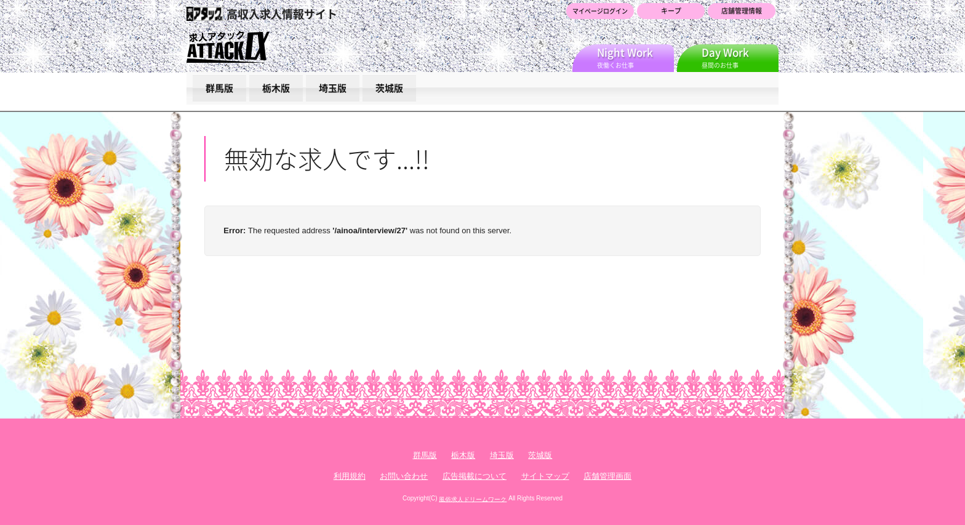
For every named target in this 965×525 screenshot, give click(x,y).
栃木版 (276, 88)
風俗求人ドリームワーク (473, 498)
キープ (671, 11)
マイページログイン (600, 10)
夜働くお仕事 (635, 57)
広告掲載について (474, 476)
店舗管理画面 (607, 476)
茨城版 (389, 88)
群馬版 (219, 88)
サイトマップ (545, 476)
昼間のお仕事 (740, 57)
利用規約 (350, 476)
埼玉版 (332, 88)
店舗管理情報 (741, 11)
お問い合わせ (404, 476)
